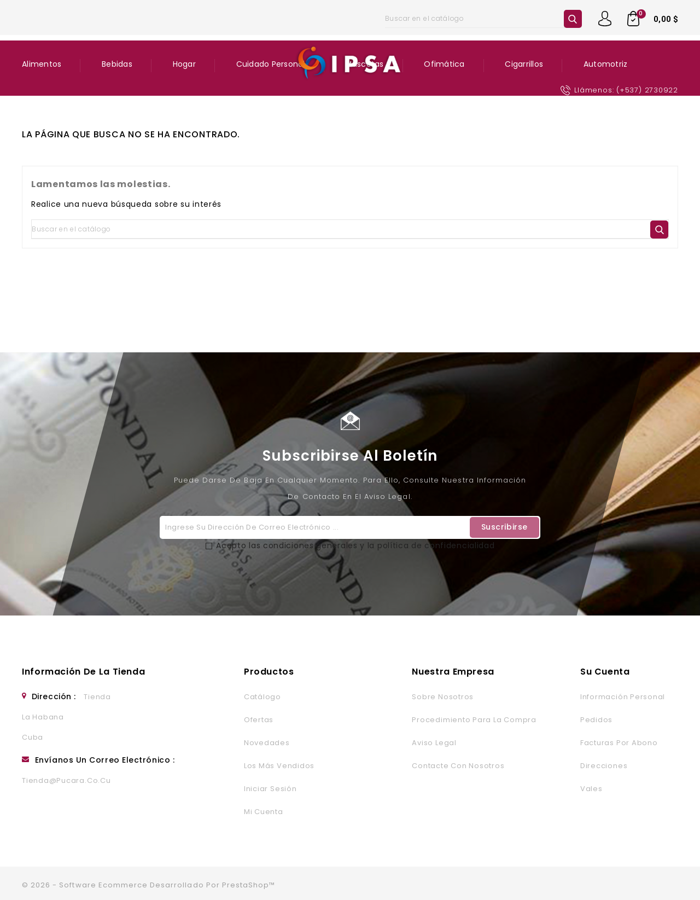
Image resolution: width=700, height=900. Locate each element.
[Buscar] (483, 18)
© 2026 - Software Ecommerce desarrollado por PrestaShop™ (148, 885)
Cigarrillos (524, 64)
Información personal (622, 697)
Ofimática (444, 64)
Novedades (267, 743)
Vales (591, 788)
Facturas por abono (619, 743)
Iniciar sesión (270, 788)
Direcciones (603, 765)
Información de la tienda (83, 671)
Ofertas (258, 720)
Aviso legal (434, 743)
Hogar (184, 64)
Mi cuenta (263, 811)
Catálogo (262, 697)
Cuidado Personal (270, 64)
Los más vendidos (279, 765)
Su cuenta (605, 671)
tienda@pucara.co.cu (66, 780)
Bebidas (117, 64)
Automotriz (606, 64)
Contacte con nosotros (458, 765)
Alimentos (41, 64)
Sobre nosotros (443, 697)
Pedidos (596, 720)
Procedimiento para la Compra (474, 720)
